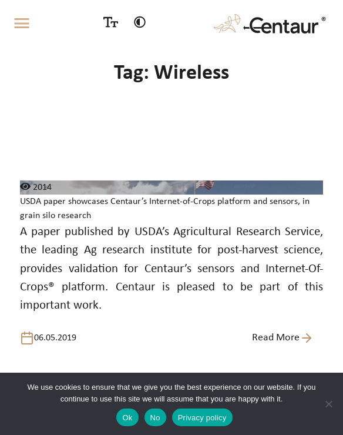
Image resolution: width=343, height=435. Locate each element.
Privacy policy (202, 417)
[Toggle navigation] (21, 23)
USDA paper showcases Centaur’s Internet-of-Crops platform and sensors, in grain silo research (165, 208)
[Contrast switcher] (140, 21)
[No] (328, 404)
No (155, 417)
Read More (283, 338)
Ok (127, 417)
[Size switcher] (110, 21)
